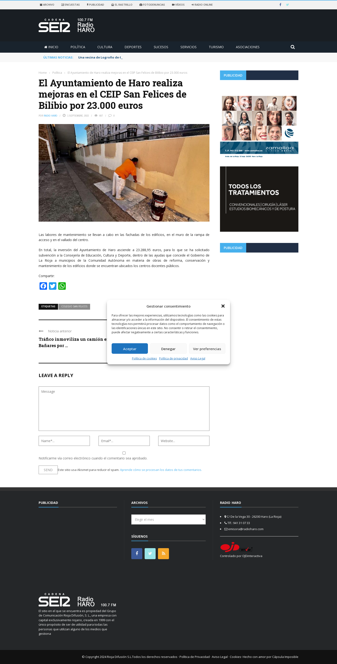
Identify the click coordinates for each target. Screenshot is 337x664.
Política (77, 47)
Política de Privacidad (194, 657)
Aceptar (129, 348)
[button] (223, 306)
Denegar (168, 348)
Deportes (133, 47)
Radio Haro (50, 115)
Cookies (235, 657)
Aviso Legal (197, 358)
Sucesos (161, 47)
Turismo (216, 47)
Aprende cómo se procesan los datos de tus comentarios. (161, 470)
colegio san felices (74, 306)
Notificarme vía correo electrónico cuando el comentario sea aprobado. (124, 455)
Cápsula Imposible (285, 657)
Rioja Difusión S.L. (119, 657)
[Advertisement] (259, 289)
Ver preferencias (207, 348)
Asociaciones (248, 47)
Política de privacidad (173, 358)
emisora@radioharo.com (246, 529)
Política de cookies (144, 358)
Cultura (104, 47)
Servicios (188, 47)
